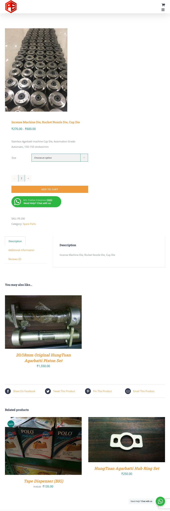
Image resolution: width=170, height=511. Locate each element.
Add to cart (49, 189)
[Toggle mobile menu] (163, 9)
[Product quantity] (21, 178)
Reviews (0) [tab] (14, 259)
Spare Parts (29, 224)
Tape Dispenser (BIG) (43, 481)
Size (14, 157)
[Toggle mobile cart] (163, 4)
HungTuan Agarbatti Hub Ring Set (126, 468)
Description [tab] (15, 241)
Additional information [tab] (21, 250)
